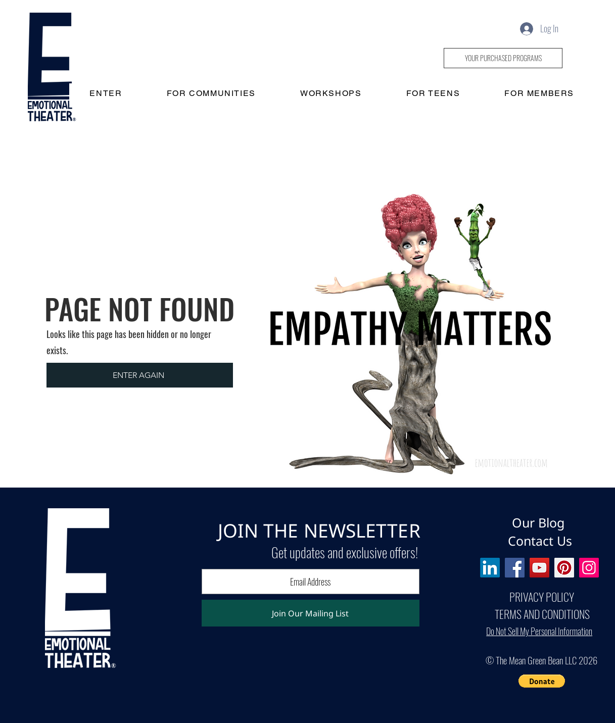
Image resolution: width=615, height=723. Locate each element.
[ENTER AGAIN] (139, 375)
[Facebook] (515, 567)
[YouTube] (539, 567)
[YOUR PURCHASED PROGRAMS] (503, 58)
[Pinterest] (564, 567)
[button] (541, 681)
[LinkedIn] (490, 567)
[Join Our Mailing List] (310, 613)
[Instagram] (589, 567)
